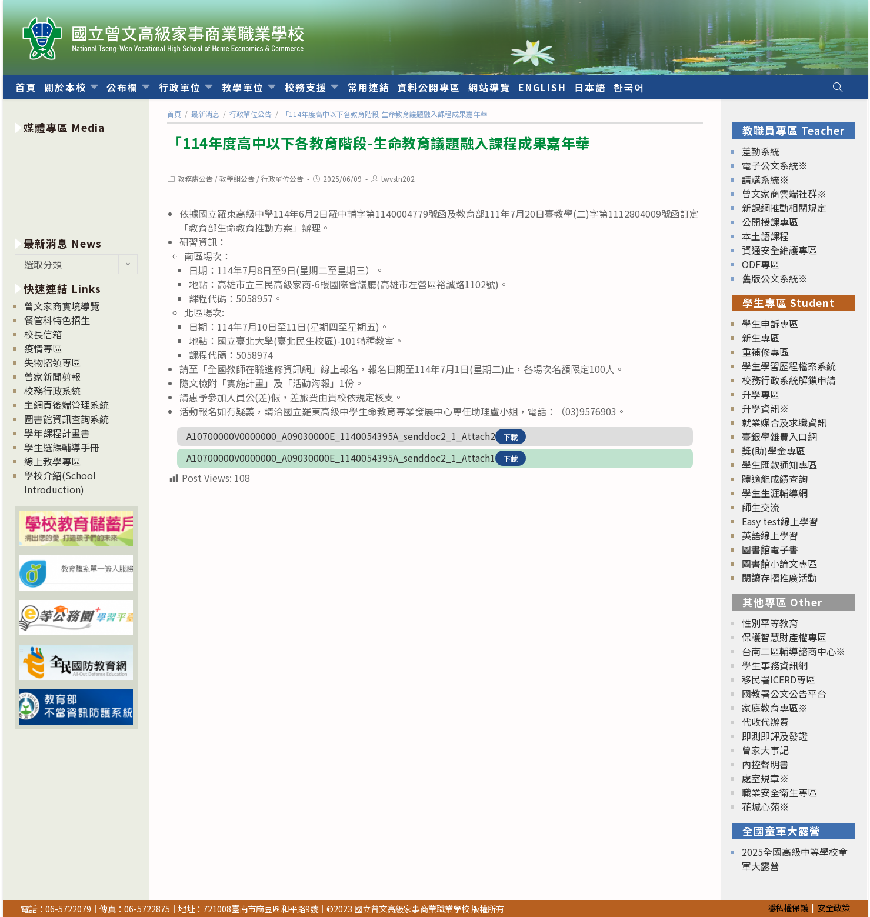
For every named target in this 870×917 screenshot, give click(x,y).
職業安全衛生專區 (779, 792)
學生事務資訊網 (775, 665)
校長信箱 (43, 334)
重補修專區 (765, 352)
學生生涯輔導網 (775, 493)
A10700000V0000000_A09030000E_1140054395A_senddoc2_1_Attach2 (340, 436)
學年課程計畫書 (57, 433)
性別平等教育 (770, 623)
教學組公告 (237, 179)
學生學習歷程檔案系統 (789, 366)
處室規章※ (765, 778)
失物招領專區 (52, 362)
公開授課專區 (770, 222)
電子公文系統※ (775, 165)
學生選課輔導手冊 (61, 447)
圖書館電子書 (770, 549)
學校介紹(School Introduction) (60, 482)
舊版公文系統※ (775, 278)
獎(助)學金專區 (773, 451)
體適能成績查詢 (775, 479)
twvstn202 (398, 179)
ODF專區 (760, 264)
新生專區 (760, 338)
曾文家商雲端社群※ (784, 193)
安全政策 (833, 907)
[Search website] (837, 87)
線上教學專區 (52, 461)
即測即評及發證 (775, 736)
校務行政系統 (52, 391)
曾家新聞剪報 (52, 376)
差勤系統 (760, 151)
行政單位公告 (282, 179)
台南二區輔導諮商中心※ (793, 651)
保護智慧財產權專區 (784, 637)
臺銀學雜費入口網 (779, 436)
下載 (510, 436)
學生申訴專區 (770, 323)
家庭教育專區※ (775, 708)
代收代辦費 (765, 722)
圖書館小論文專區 (779, 563)
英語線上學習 (770, 535)
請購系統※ (765, 179)
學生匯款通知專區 (779, 465)
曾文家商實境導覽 (61, 306)
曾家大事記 (765, 750)
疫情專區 (43, 348)
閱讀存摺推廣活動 (779, 578)
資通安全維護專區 (779, 250)
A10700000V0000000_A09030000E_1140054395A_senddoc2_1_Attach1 (340, 458)
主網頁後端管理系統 (66, 405)
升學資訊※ (765, 408)
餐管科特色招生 (57, 320)
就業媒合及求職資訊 (784, 422)
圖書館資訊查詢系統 (66, 419)
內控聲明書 (765, 764)
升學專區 (760, 394)
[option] (76, 183)
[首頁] (174, 114)
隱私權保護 (787, 907)
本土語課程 (765, 236)
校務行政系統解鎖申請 (789, 380)
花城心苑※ (765, 806)
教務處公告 (195, 179)
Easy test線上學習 (780, 521)
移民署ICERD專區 (778, 679)
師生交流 (760, 507)
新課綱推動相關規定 (784, 208)
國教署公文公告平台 (784, 693)
